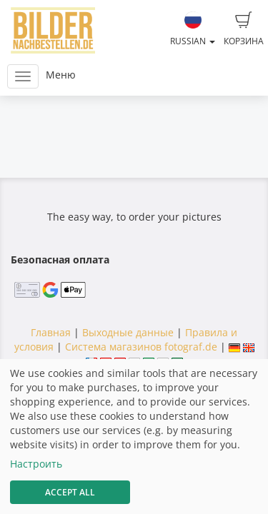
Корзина (244, 29)
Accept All (70, 492)
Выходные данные (128, 332)
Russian (192, 29)
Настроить (36, 463)
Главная (51, 332)
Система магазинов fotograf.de (141, 346)
